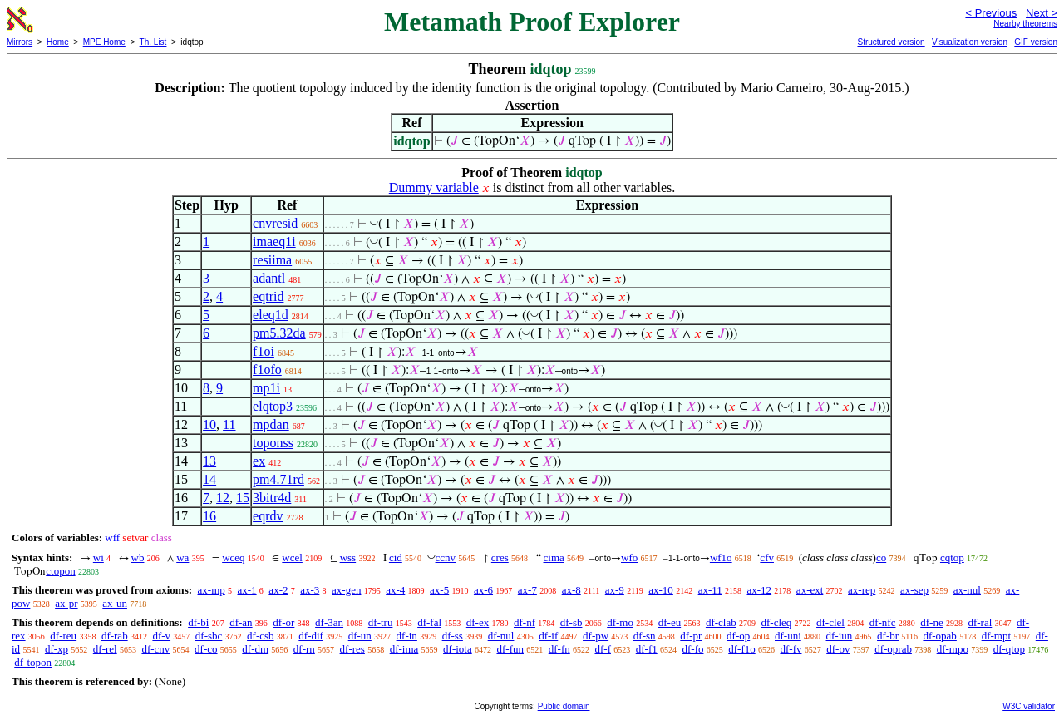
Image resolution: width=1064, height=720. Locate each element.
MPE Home (104, 42)
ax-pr (66, 603)
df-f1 (647, 649)
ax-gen (346, 590)
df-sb (571, 622)
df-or (283, 622)
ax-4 (395, 590)
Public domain (564, 706)
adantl (269, 278)
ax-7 (527, 590)
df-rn (304, 649)
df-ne (931, 622)
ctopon (60, 571)
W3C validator (1028, 706)
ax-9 (614, 590)
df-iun (839, 635)
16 (209, 516)
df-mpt (996, 635)
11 (229, 424)
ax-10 (660, 590)
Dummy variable (434, 187)
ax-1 (247, 590)
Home (58, 42)
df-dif (310, 635)
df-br (888, 635)
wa (182, 557)
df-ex (477, 622)
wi (98, 557)
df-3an (329, 622)
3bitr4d (272, 498)
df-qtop (1009, 649)
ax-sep (914, 590)
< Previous (991, 13)
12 (222, 498)
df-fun (510, 649)
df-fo (692, 649)
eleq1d (270, 315)
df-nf (524, 622)
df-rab (114, 635)
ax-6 (483, 590)
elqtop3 (273, 406)
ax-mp (211, 590)
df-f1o (742, 649)
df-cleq (776, 622)
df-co (206, 649)
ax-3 (309, 590)
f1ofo (267, 369)
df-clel (830, 622)
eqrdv (268, 516)
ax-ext (809, 590)
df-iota (457, 649)
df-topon (33, 662)
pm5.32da (279, 333)
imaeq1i (274, 241)
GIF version (1035, 42)
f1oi (263, 351)
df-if (548, 635)
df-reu (63, 635)
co (881, 557)
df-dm (255, 649)
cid (395, 557)
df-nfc (882, 622)
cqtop (952, 557)
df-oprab (893, 649)
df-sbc (209, 635)
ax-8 (571, 590)
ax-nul (967, 590)
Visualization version (969, 42)
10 (209, 424)
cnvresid (275, 223)
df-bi (198, 622)
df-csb (260, 635)
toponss (273, 443)
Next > (1041, 13)
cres (500, 557)
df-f (602, 649)
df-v (161, 635)
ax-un (114, 603)
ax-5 (439, 590)
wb (138, 557)
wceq (233, 557)
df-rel (105, 649)
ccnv (446, 557)
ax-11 (710, 590)
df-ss (452, 635)
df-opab (939, 635)
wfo (629, 557)
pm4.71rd (278, 479)
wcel (292, 557)
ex (259, 461)
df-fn (559, 649)
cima (554, 557)
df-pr (691, 635)
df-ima (404, 649)
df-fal (429, 622)
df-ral (980, 622)
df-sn (644, 635)
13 (209, 461)
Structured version (890, 42)
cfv (767, 557)
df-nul (501, 635)
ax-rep (861, 590)
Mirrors (19, 42)
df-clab (721, 622)
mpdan (271, 424)
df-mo (620, 622)
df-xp (56, 649)
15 (242, 498)
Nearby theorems (1025, 23)
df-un (360, 635)
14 (209, 479)
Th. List (153, 42)
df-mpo (952, 649)
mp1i (266, 388)
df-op (738, 635)
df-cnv (155, 649)
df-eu (669, 622)
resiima (272, 260)
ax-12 (759, 590)
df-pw (595, 635)
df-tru (380, 622)
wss (348, 557)
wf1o (721, 557)
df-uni (788, 635)
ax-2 (278, 590)
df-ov (838, 649)
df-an (240, 622)
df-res (352, 649)
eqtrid (268, 296)
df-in (407, 635)
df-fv (790, 649)
